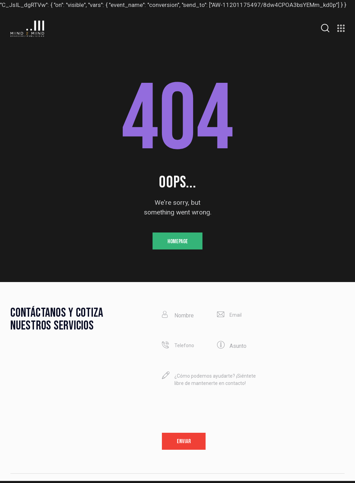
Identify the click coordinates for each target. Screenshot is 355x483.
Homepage (177, 241)
